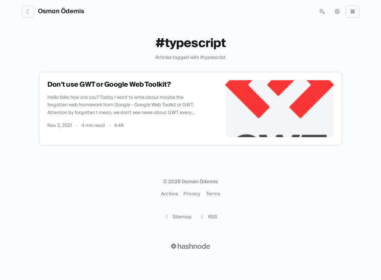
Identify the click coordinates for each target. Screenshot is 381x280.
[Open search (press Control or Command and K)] (322, 11)
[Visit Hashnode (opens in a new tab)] (190, 246)
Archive (169, 194)
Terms (213, 194)
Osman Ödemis (61, 11)
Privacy (191, 194)
